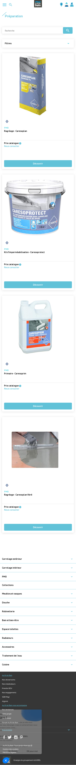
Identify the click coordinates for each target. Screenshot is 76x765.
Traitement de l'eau (12, 655)
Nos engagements (9, 692)
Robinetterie (8, 611)
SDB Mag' (6, 697)
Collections (7, 585)
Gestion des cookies (10, 749)
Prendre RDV (7, 688)
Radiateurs (7, 638)
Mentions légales (9, 752)
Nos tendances (8, 709)
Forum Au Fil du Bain (10, 722)
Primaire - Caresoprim (15, 373)
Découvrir (38, 163)
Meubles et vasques (12, 593)
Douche (6, 602)
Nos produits (36, 730)
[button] (72, 559)
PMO (6, 127)
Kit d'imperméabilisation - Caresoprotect (24, 252)
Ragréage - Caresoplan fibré (18, 494)
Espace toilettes (10, 629)
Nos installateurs (8, 684)
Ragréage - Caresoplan (15, 130)
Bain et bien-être (10, 620)
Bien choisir (6, 718)
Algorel (5, 701)
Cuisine (5, 664)
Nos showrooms (8, 680)
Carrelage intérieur (11, 568)
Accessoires (8, 647)
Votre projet (6, 714)
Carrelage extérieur (12, 559)
